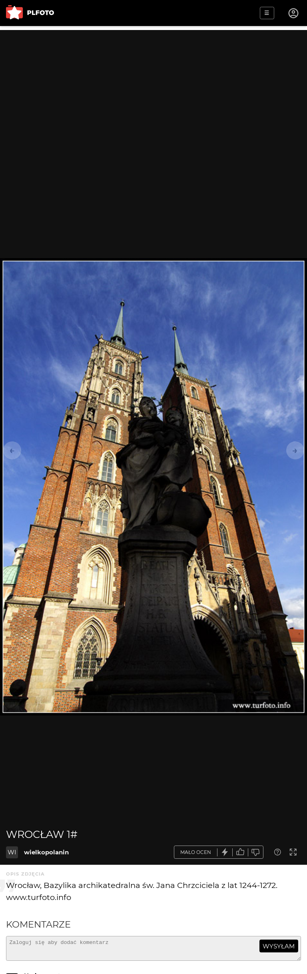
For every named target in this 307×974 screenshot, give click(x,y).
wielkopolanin (46, 852)
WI (12, 852)
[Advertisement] (153, 86)
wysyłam (279, 946)
